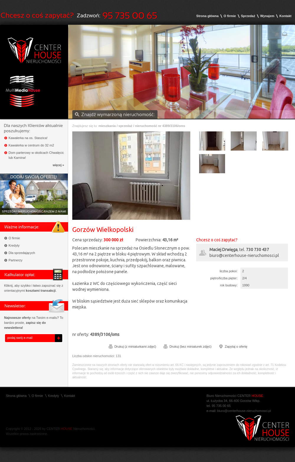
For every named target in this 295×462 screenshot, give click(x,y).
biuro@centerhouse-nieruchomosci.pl (244, 255)
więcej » (58, 165)
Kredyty (14, 245)
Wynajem (267, 16)
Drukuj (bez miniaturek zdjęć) (190, 346)
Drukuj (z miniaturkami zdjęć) (135, 346)
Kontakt (285, 16)
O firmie (230, 16)
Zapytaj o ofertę (236, 346)
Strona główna (207, 16)
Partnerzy (15, 260)
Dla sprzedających (22, 253)
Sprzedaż (248, 16)
